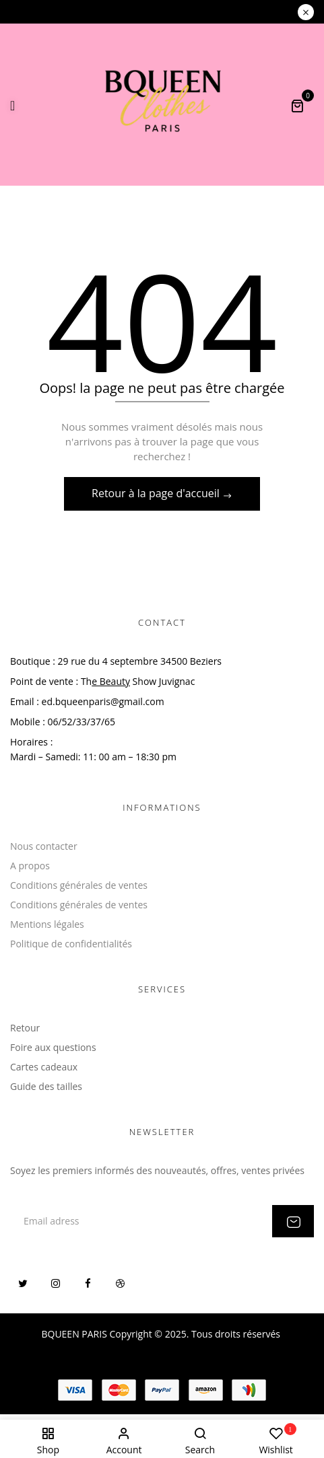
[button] (297, 105)
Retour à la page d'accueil (157, 493)
